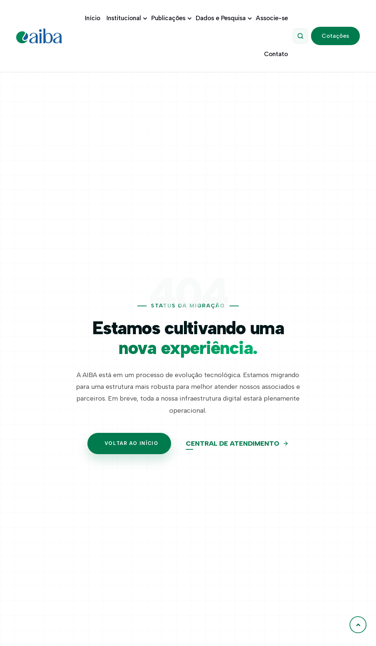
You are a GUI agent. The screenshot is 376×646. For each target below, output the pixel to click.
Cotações (336, 35)
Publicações (172, 18)
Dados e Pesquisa (224, 18)
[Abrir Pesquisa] (302, 36)
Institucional (127, 18)
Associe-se (273, 18)
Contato (277, 54)
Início (94, 18)
